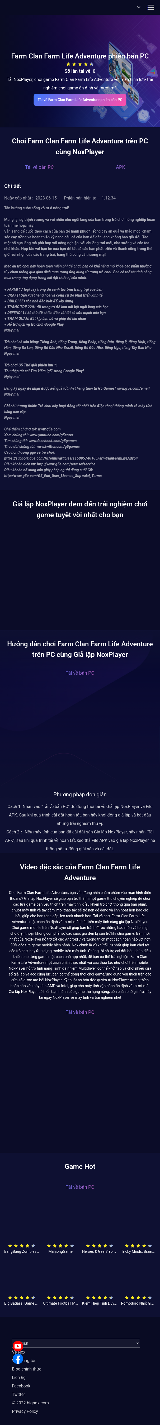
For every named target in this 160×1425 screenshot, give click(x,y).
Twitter (18, 1394)
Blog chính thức (26, 1369)
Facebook (21, 1385)
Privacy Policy (25, 1411)
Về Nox (18, 1352)
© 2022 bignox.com (30, 1402)
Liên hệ (18, 1377)
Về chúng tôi (23, 1360)
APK (120, 167)
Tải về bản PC (39, 167)
